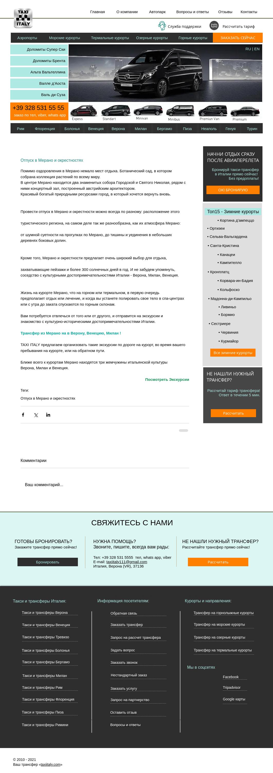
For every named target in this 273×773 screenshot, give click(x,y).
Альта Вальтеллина (48, 72)
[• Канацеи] (237, 254)
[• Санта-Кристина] (233, 245)
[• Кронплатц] (233, 271)
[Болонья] (72, 128)
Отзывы (225, 12)
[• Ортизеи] (232, 228)
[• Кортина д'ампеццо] (242, 220)
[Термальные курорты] (110, 38)
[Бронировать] (47, 562)
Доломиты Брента (49, 60)
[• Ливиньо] (239, 306)
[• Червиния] (239, 332)
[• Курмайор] (239, 341)
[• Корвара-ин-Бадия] (237, 280)
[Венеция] (96, 128)
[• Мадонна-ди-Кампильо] (233, 298)
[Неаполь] (209, 128)
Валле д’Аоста (52, 83)
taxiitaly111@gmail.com (126, 562)
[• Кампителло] (237, 262)
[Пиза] (187, 128)
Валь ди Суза (53, 94)
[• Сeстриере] (234, 323)
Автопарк (157, 12)
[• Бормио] (239, 314)
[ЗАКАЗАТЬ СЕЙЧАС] (238, 37)
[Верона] (118, 128)
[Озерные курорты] (152, 38)
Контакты (249, 12)
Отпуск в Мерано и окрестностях (48, 398)
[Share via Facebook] (23, 414)
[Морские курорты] (64, 37)
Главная (97, 12)
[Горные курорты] (193, 37)
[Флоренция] (45, 128)
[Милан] (141, 128)
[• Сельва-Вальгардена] (232, 236)
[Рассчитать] (233, 413)
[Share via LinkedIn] (48, 414)
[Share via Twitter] (35, 414)
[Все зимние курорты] (233, 353)
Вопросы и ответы (192, 12)
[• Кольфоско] (237, 289)
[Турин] (252, 128)
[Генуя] (230, 128)
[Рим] (20, 128)
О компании (127, 12)
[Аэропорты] (27, 38)
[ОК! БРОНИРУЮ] (233, 190)
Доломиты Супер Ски (46, 49)
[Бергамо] (164, 128)
